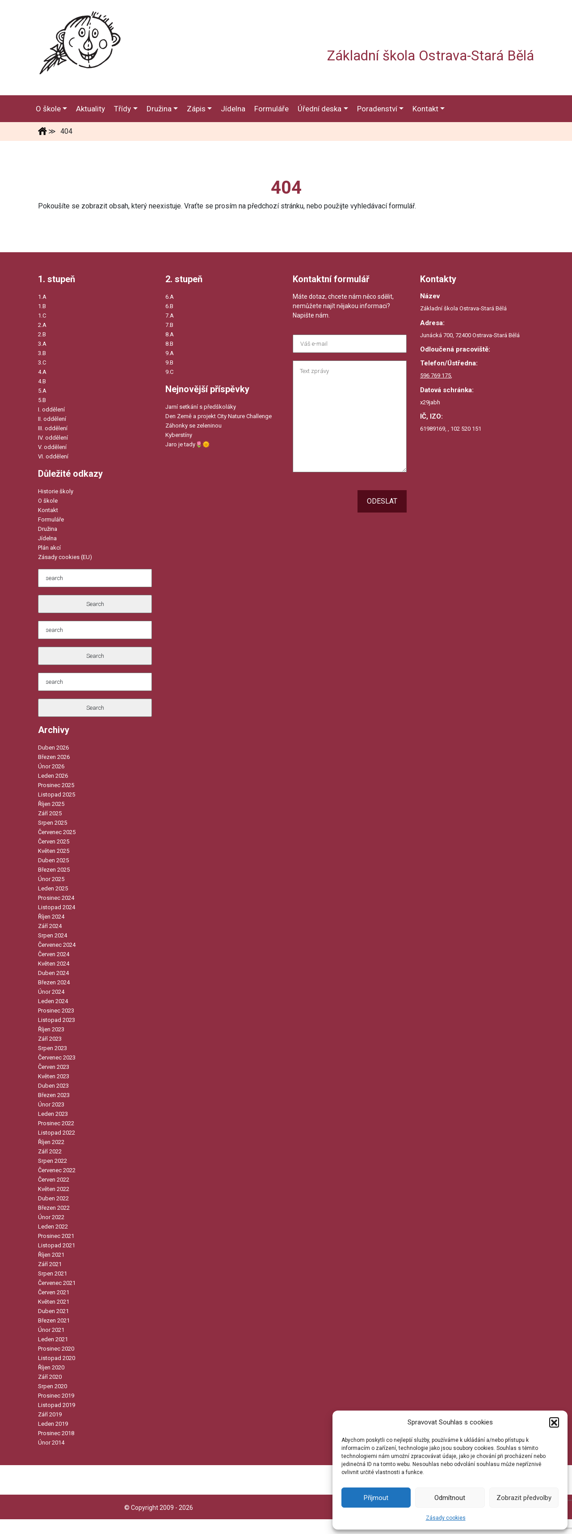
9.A (169, 353)
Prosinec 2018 (56, 1433)
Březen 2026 (54, 757)
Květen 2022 (53, 1189)
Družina (47, 528)
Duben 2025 (53, 860)
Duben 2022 (53, 1198)
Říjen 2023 (51, 1029)
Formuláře (51, 519)
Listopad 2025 (56, 794)
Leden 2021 (53, 1339)
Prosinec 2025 (56, 785)
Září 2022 (50, 1151)
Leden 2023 (53, 1113)
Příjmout (376, 1498)
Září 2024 (50, 926)
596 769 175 (435, 375)
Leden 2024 (53, 1001)
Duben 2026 (53, 747)
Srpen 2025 (52, 822)
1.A (42, 296)
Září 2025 (50, 813)
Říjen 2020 (51, 1367)
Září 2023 (50, 1038)
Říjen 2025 (51, 804)
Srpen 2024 (52, 935)
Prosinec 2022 (56, 1123)
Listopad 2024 (56, 907)
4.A (42, 372)
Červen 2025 (53, 841)
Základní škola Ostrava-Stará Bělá (430, 55)
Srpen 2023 (52, 1048)
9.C (169, 372)
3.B (42, 353)
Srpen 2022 (52, 1160)
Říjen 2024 (51, 916)
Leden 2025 (53, 888)
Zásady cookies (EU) (65, 557)
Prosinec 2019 (56, 1395)
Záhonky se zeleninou (193, 425)
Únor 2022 (51, 1217)
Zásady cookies (446, 1518)
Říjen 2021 (51, 1254)
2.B (42, 334)
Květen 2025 (53, 851)
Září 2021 (50, 1264)
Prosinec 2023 (56, 1010)
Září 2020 (50, 1376)
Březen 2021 (54, 1320)
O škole (48, 500)
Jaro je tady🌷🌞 (187, 444)
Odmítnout (449, 1498)
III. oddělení (52, 428)
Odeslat (382, 501)
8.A (169, 334)
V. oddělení (52, 447)
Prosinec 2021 (56, 1236)
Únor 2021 (51, 1329)
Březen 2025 (54, 869)
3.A (42, 343)
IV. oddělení (53, 437)
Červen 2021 (53, 1292)
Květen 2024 (53, 963)
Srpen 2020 (52, 1386)
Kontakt (48, 510)
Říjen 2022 (51, 1142)
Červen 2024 (53, 954)
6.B (169, 306)
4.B (42, 381)
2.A (42, 325)
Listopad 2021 (56, 1245)
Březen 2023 (54, 1095)
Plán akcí (49, 547)
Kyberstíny (178, 435)
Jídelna (47, 538)
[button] (554, 1422)
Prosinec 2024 (56, 897)
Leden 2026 (53, 775)
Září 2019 (50, 1414)
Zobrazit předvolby (523, 1498)
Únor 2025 (51, 879)
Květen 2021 (53, 1301)
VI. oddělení (53, 456)
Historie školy (55, 491)
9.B (169, 362)
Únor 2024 (51, 991)
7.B (169, 325)
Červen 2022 (53, 1179)
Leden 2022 (53, 1226)
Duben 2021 (53, 1311)
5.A (42, 390)
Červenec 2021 (57, 1283)
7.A (169, 315)
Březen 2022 (54, 1207)
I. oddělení (51, 409)
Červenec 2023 (57, 1057)
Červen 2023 (53, 1067)
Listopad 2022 (56, 1132)
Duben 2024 (53, 973)
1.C (42, 315)
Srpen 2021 (52, 1273)
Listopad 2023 (56, 1020)
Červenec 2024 (57, 944)
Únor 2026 (51, 766)
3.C (42, 362)
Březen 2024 (54, 982)
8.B (169, 343)
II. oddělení (52, 418)
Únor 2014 (51, 1442)
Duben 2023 (53, 1085)
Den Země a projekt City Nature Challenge (218, 416)
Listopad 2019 (56, 1405)
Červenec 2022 (57, 1170)
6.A (169, 296)
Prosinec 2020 (56, 1348)
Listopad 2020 (56, 1358)
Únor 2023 (51, 1104)
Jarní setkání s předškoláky (200, 406)
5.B (42, 400)
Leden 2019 (53, 1423)
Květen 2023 (53, 1076)
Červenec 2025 (57, 832)
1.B (42, 306)
